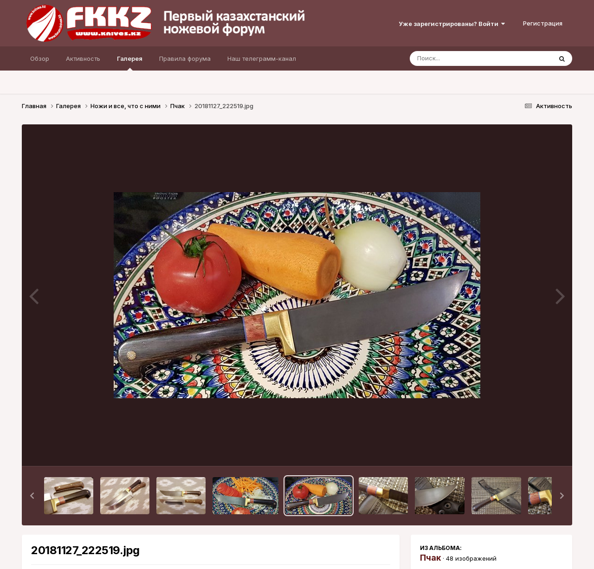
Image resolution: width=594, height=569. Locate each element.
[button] (32, 495)
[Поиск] (463, 58)
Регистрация (542, 23)
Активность (83, 58)
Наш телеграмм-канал (261, 58)
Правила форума (185, 58)
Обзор (39, 58)
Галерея (129, 63)
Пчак (430, 558)
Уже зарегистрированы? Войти (452, 23)
